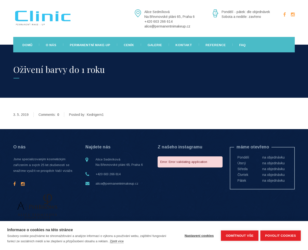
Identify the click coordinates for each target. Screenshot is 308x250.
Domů (27, 45)
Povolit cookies (280, 235)
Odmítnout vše (239, 235)
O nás (51, 45)
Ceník (129, 45)
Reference (215, 45)
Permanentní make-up (90, 45)
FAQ (242, 45)
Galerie (155, 45)
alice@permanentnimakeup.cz (117, 183)
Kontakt (183, 45)
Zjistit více (117, 241)
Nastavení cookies (198, 235)
